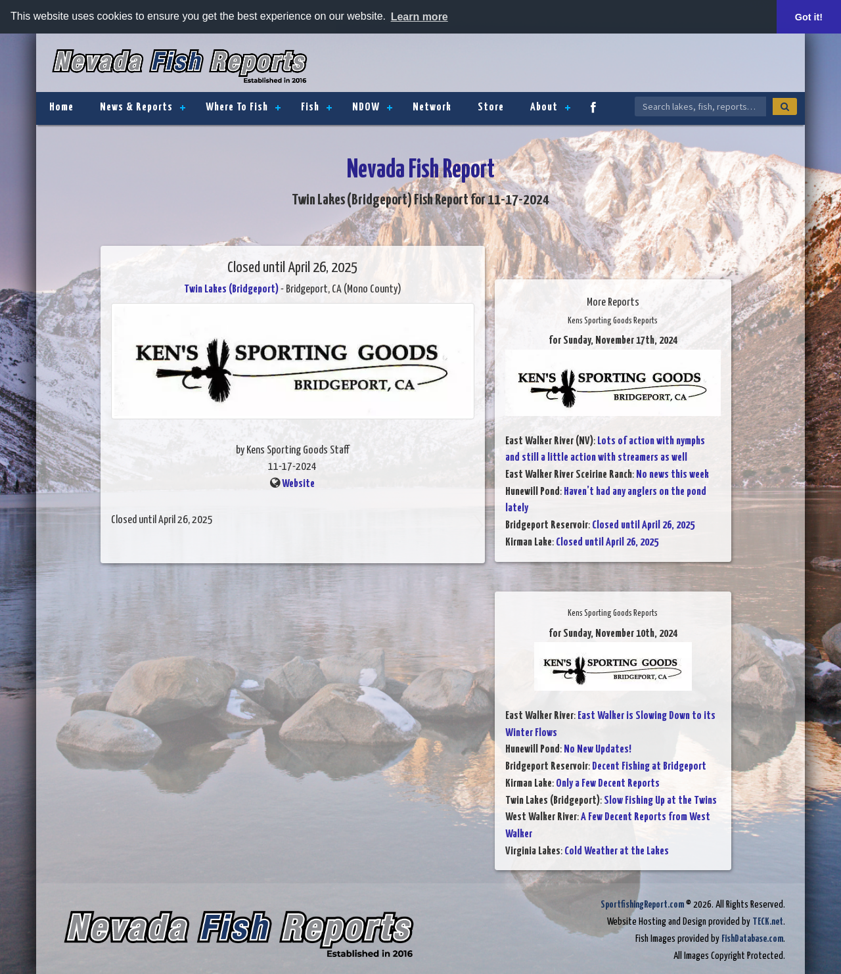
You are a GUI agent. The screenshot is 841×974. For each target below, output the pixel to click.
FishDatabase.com (752, 939)
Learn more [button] (419, 16)
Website (298, 484)
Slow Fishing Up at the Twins (660, 800)
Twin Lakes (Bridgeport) (231, 289)
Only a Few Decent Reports (608, 783)
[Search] (785, 106)
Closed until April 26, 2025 (643, 525)
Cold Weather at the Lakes (616, 851)
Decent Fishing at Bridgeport (649, 766)
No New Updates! (597, 749)
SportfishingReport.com (642, 905)
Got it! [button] (809, 17)
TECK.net (767, 922)
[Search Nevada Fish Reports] (700, 106)
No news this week (672, 474)
